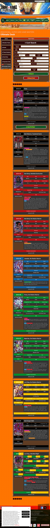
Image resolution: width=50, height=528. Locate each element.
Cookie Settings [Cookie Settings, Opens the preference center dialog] (25, 516)
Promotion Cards (6, 66)
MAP (48, 1)
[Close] (29, 509)
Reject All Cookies (26, 514)
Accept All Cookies (26, 511)
